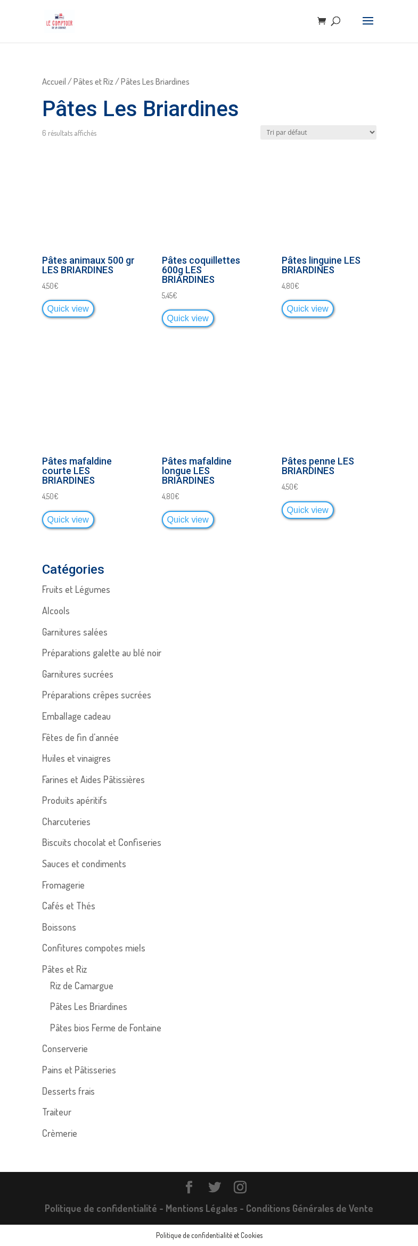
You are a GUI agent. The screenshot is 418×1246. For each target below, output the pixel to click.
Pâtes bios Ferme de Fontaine (105, 1027)
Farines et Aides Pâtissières (93, 779)
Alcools (56, 610)
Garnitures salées (75, 632)
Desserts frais (68, 1091)
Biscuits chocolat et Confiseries (101, 842)
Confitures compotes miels (93, 948)
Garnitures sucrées (77, 674)
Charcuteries (66, 821)
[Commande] (318, 132)
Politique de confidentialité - (105, 1208)
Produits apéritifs (74, 800)
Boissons (59, 927)
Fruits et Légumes (76, 589)
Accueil (54, 81)
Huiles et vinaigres (76, 758)
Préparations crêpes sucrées (96, 695)
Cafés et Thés (68, 905)
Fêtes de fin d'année (80, 737)
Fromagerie (63, 885)
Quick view (68, 308)
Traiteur (56, 1112)
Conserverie (65, 1048)
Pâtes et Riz (93, 81)
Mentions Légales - (206, 1208)
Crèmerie (59, 1133)
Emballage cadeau (76, 716)
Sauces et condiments (84, 863)
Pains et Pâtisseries (79, 1070)
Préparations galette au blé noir (101, 652)
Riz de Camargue (81, 985)
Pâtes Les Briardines (88, 1006)
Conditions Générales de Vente (309, 1208)
